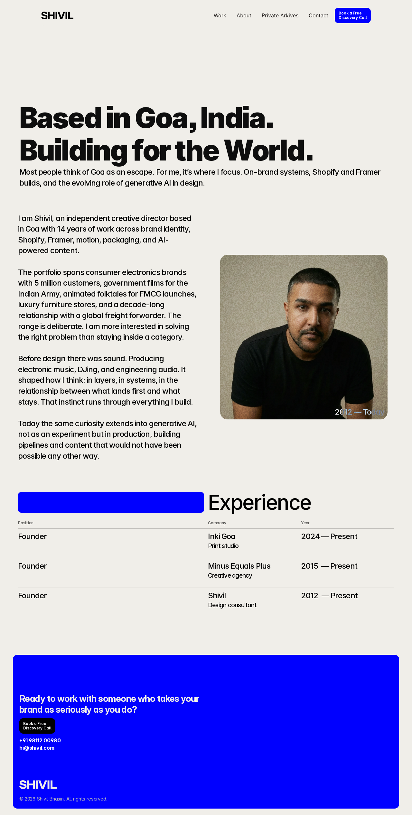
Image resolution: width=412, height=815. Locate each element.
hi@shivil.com (36, 748)
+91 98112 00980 (40, 740)
